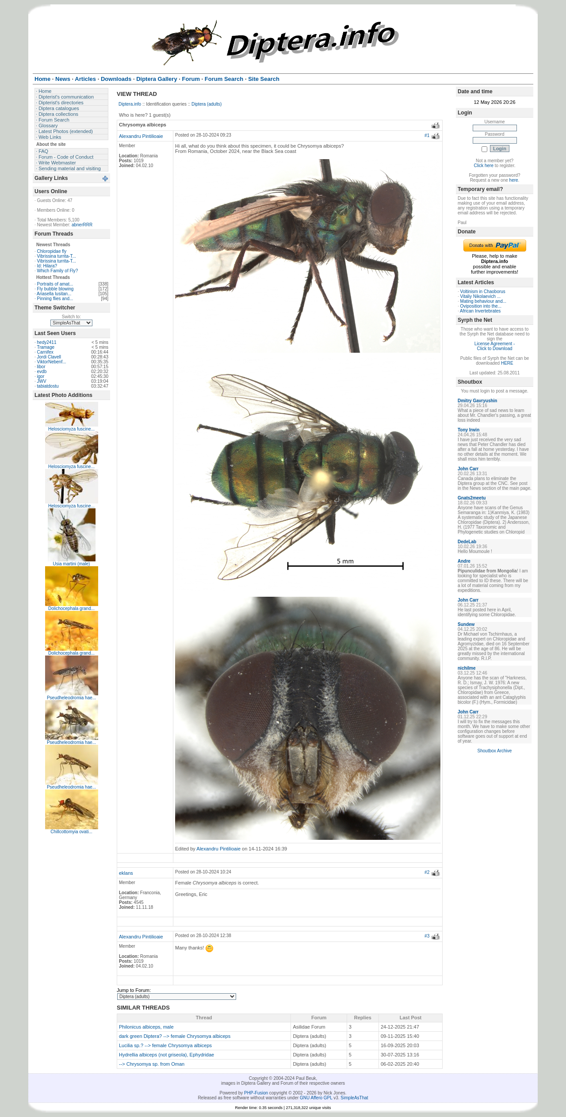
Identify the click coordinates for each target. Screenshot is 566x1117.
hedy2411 (47, 342)
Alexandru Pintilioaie (141, 136)
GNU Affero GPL (316, 1097)
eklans (126, 873)
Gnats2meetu (472, 498)
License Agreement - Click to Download (494, 346)
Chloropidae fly (52, 251)
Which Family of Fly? (57, 270)
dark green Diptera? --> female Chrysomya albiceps (174, 1036)
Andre (464, 561)
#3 (426, 936)
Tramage (45, 347)
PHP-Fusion (256, 1092)
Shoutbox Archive (495, 750)
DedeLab (467, 541)
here (513, 180)
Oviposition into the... (480, 306)
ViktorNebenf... (51, 361)
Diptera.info (130, 104)
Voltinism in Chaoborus (482, 291)
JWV (41, 381)
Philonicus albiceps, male (146, 1026)
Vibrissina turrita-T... (56, 256)
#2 (426, 872)
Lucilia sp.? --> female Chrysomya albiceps (165, 1045)
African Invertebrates (480, 311)
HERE (507, 363)
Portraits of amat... (55, 284)
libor (41, 366)
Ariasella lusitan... (54, 293)
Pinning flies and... (55, 298)
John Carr (468, 468)
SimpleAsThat (354, 1097)
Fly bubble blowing (55, 288)
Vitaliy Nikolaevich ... (480, 296)
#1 (426, 135)
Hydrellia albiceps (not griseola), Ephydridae (166, 1054)
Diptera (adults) (206, 104)
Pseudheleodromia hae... (71, 697)
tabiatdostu (48, 386)
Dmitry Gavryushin (477, 400)
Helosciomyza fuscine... (71, 429)
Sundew (466, 624)
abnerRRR (82, 224)
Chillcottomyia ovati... (71, 831)
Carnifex (45, 352)
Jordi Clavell (49, 357)
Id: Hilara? (47, 265)
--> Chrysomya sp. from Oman (151, 1064)
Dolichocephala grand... (71, 608)
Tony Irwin (468, 429)
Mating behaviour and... (483, 301)
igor (41, 376)
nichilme (467, 668)
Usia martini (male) (71, 563)
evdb (42, 371)
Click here (483, 165)
